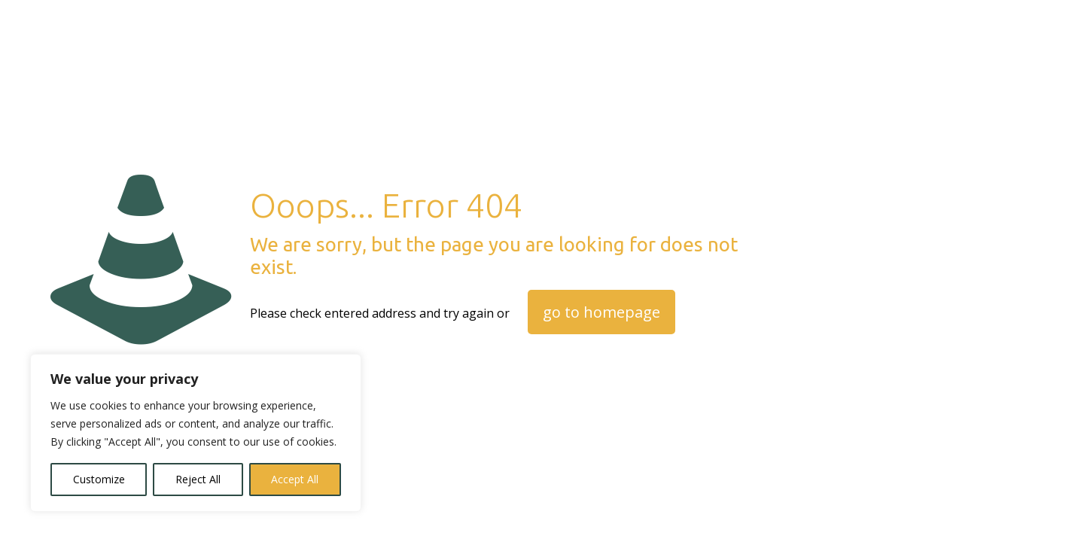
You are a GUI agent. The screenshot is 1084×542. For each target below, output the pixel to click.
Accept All (294, 479)
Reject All (198, 479)
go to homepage (601, 312)
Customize (99, 479)
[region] (195, 433)
